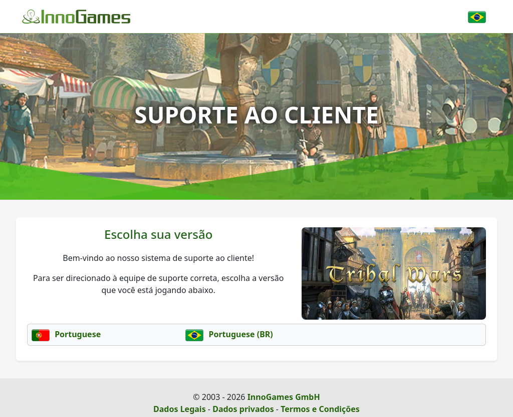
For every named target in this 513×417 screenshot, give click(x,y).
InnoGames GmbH (283, 396)
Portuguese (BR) (229, 334)
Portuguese (66, 334)
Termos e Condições (320, 408)
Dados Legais (179, 408)
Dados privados (243, 408)
